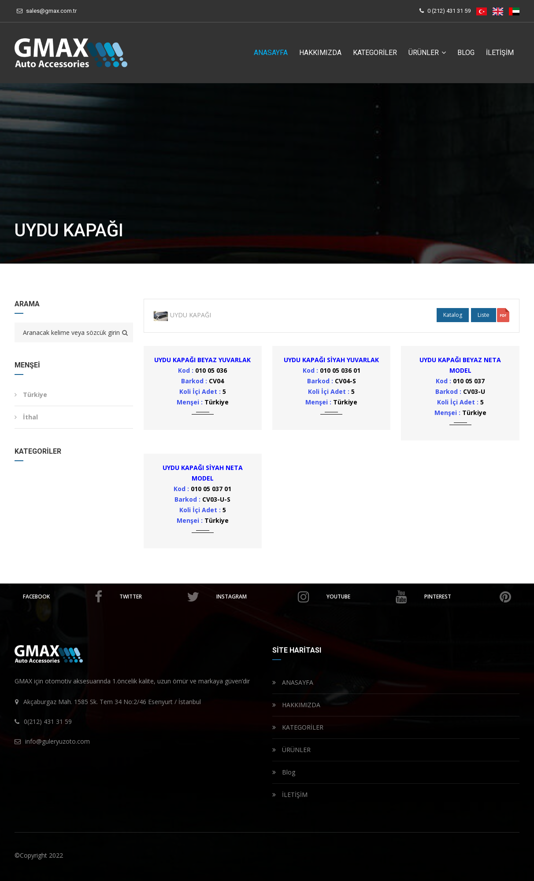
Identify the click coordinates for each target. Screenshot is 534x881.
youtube (367, 597)
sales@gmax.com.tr (51, 10)
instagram (263, 597)
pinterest (468, 597)
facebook (62, 597)
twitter (159, 597)
